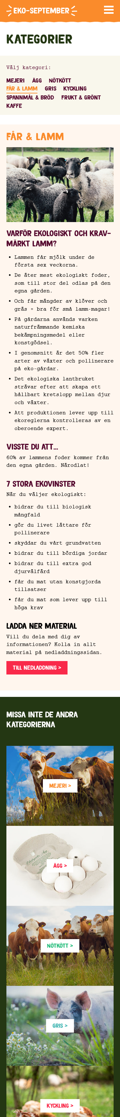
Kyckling (75, 88)
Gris (50, 88)
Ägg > (60, 865)
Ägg (37, 80)
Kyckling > (60, 1105)
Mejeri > (60, 785)
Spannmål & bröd (30, 97)
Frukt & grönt (81, 97)
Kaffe (14, 106)
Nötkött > (60, 945)
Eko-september (41, 11)
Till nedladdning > (37, 667)
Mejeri (15, 80)
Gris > (60, 1025)
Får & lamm (21, 88)
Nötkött (60, 80)
